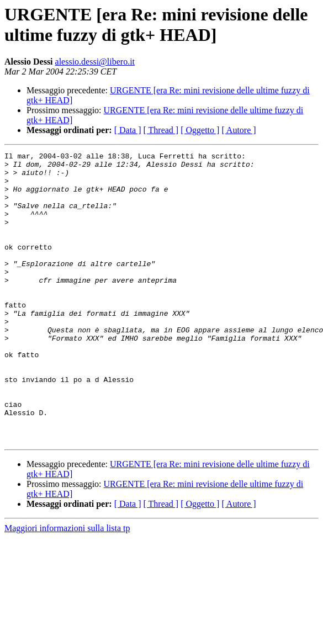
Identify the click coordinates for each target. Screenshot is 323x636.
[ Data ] (127, 130)
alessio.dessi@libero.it (95, 61)
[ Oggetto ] (200, 130)
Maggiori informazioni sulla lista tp (67, 586)
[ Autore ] (238, 130)
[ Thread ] (161, 130)
